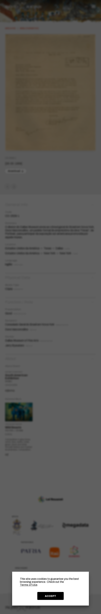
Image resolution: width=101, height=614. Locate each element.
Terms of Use (28, 584)
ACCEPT (50, 596)
